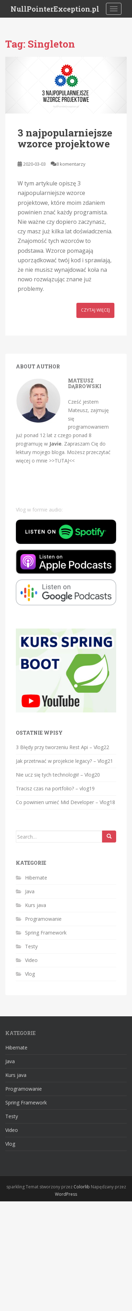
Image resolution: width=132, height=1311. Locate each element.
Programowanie (43, 918)
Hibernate (36, 877)
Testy (31, 946)
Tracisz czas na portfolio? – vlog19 (55, 788)
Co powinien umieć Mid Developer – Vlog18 (65, 802)
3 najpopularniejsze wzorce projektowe (65, 138)
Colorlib (82, 1187)
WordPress (66, 1194)
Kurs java (35, 905)
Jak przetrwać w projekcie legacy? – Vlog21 (64, 761)
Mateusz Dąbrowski (84, 383)
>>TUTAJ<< (62, 460)
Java (29, 891)
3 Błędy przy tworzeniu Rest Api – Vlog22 (62, 747)
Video (31, 960)
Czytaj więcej (95, 310)
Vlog (30, 973)
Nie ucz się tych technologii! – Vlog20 (58, 774)
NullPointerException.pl (55, 8)
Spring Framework (46, 932)
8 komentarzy (71, 164)
